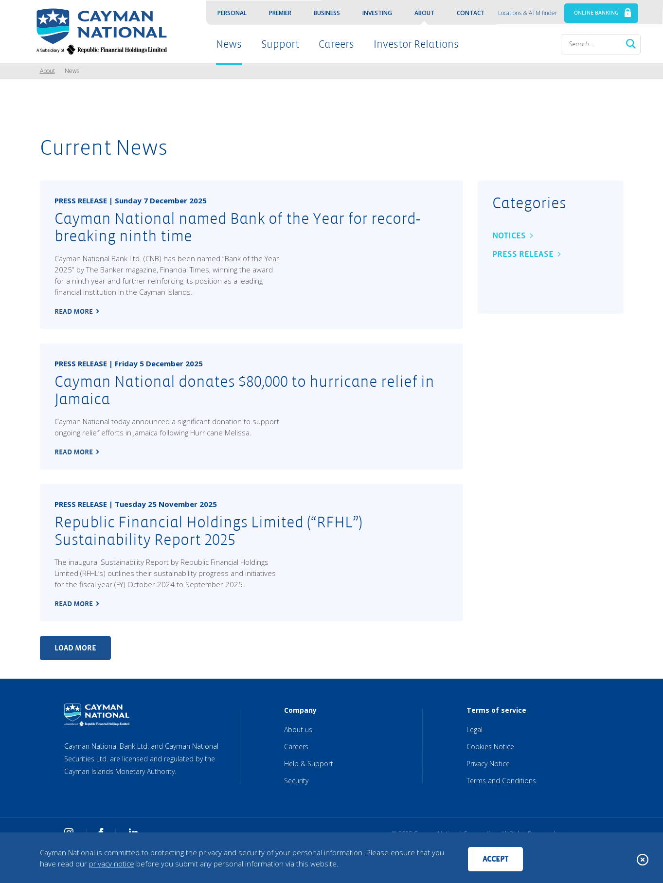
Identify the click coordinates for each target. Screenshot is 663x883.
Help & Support (308, 763)
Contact (470, 13)
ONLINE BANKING (596, 13)
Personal (232, 13)
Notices (509, 235)
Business (327, 13)
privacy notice (111, 863)
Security (296, 780)
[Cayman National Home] (98, 31)
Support (280, 44)
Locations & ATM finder (527, 13)
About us (298, 729)
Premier (280, 13)
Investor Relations (416, 44)
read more (73, 311)
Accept (495, 859)
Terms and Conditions (501, 780)
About (424, 13)
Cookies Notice (490, 746)
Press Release (523, 254)
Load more (75, 648)
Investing (377, 13)
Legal (474, 729)
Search (631, 44)
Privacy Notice (488, 763)
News (229, 44)
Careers (336, 44)
